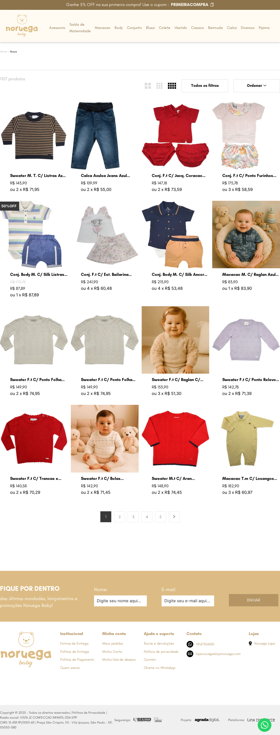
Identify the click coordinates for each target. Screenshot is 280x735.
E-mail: (169, 589)
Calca (232, 27)
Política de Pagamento (77, 659)
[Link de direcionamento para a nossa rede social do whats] (26, 678)
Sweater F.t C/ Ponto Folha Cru (106, 379)
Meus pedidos (112, 643)
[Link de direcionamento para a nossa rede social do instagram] (15, 678)
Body (119, 27)
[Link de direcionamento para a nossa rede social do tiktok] (48, 678)
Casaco (197, 27)
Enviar (253, 600)
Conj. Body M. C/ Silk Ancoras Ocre (180, 274)
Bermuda (215, 27)
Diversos (248, 27)
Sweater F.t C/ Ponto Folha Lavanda (36, 379)
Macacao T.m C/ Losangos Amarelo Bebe (248, 478)
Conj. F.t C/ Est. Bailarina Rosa (105, 274)
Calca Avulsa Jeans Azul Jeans (104, 175)
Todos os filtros (205, 85)
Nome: (101, 589)
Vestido (180, 27)
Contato (150, 659)
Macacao (102, 27)
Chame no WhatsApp (160, 668)
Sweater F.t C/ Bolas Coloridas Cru (101, 478)
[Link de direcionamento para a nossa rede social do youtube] (37, 678)
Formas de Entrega (74, 643)
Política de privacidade (161, 652)
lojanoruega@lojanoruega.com (213, 653)
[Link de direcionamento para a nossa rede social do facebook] (4, 678)
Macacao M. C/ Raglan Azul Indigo (249, 274)
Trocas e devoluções (159, 643)
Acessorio (57, 27)
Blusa (150, 27)
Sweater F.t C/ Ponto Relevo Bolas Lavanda (249, 379)
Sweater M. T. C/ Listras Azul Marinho (38, 175)
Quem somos (70, 668)
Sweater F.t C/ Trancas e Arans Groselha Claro (34, 478)
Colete (164, 27)
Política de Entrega (74, 652)
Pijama (264, 27)
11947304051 (200, 644)
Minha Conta (112, 652)
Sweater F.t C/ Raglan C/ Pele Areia (176, 379)
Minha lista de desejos (118, 659)
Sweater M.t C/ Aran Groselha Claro (172, 478)
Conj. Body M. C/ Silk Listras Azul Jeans (37, 274)
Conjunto (134, 27)
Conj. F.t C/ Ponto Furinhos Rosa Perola (247, 175)
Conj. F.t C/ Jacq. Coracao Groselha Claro (177, 175)
